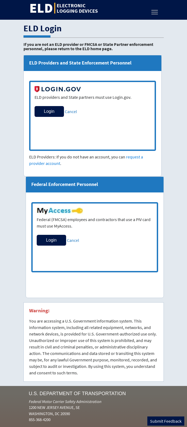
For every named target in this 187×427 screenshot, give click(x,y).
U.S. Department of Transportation (77, 393)
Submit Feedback (166, 421)
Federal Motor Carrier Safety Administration (65, 401)
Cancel (71, 111)
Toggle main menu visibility (154, 10)
